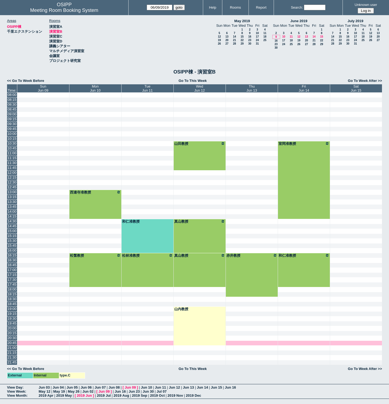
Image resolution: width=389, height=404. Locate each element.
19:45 (12, 323)
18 (264, 36)
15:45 (12, 245)
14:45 (12, 226)
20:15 (12, 333)
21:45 (12, 362)
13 (226, 36)
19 (219, 40)
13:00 (12, 192)
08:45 (12, 109)
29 (242, 43)
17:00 (12, 270)
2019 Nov (175, 395)
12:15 (12, 177)
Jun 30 (148, 391)
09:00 (12, 114)
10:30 (12, 143)
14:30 (12, 221)
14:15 (12, 216)
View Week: (16, 391)
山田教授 (199, 143)
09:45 (12, 129)
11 (264, 33)
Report (261, 7)
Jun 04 (58, 387)
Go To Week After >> (365, 81)
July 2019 (355, 21)
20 (226, 40)
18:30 (12, 299)
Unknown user (366, 5)
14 (234, 36)
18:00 (12, 289)
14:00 (12, 211)
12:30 (12, 182)
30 (249, 43)
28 (234, 43)
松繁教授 (95, 255)
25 (264, 40)
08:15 (12, 100)
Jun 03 (44, 387)
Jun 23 (134, 391)
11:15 (12, 158)
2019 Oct (157, 395)
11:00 (12, 153)
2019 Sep (139, 395)
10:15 (12, 138)
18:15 (12, 294)
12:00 (12, 173)
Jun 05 (72, 387)
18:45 (12, 304)
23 (249, 40)
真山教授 (199, 221)
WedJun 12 (199, 88)
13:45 (12, 207)
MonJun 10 (95, 88)
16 (249, 36)
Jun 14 (202, 387)
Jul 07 (162, 391)
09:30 (12, 124)
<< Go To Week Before (25, 81)
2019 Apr (46, 395)
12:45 (12, 187)
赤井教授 (251, 255)
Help (212, 7)
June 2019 (298, 21)
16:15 (12, 255)
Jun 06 (86, 387)
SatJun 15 (356, 88)
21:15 (12, 352)
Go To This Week (193, 81)
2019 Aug (121, 395)
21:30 (12, 357)
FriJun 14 (304, 88)
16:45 (12, 265)
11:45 (12, 168)
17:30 (12, 280)
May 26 (73, 391)
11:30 (12, 163)
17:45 (12, 284)
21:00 (12, 348)
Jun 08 (114, 387)
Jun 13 (188, 387)
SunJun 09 (43, 88)
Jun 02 (87, 391)
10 (257, 33)
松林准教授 (147, 255)
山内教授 (181, 309)
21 (234, 40)
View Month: (17, 395)
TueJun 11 (147, 88)
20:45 (12, 343)
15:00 (12, 231)
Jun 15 (216, 387)
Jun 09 (130, 387)
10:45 (12, 148)
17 (257, 36)
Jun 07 (100, 387)
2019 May (64, 395)
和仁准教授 (131, 221)
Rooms (235, 7)
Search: (297, 7)
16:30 (12, 260)
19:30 (12, 318)
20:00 (12, 328)
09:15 (12, 119)
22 (242, 40)
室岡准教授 (304, 143)
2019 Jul (104, 395)
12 (219, 36)
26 (219, 43)
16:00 (12, 250)
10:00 (12, 134)
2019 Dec (193, 395)
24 (257, 40)
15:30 (12, 241)
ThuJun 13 (251, 88)
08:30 (12, 104)
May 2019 (242, 21)
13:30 (12, 202)
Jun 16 (230, 387)
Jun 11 (160, 387)
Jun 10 (146, 387)
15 (242, 36)
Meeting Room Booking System (64, 10)
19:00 (12, 309)
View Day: (15, 387)
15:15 (12, 236)
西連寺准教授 (95, 192)
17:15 (12, 275)
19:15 (12, 314)
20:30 (12, 338)
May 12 (44, 391)
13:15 (12, 197)
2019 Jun (84, 395)
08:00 (12, 95)
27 (226, 43)
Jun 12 (174, 387)
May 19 (59, 391)
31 (257, 43)
